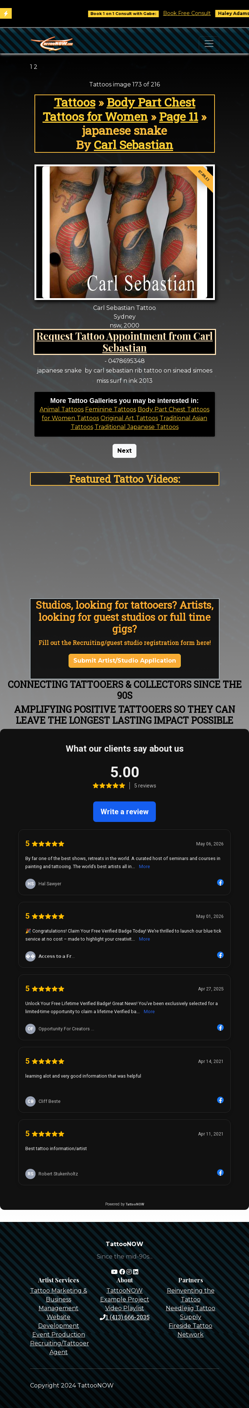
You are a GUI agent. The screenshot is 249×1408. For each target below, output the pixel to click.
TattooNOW (124, 1290)
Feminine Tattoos (110, 409)
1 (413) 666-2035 (125, 1317)
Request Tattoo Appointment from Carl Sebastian (124, 342)
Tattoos (74, 102)
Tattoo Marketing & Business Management (58, 1299)
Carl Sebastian (133, 144)
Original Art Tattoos (129, 418)
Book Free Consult (193, 13)
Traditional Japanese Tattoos (137, 426)
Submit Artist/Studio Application (124, 660)
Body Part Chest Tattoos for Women (119, 109)
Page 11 (178, 116)
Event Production (58, 1334)
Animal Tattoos (62, 409)
